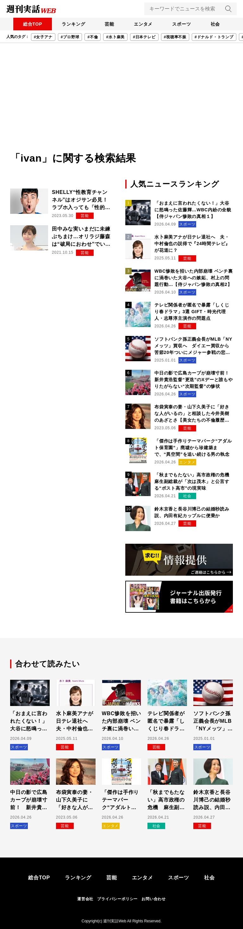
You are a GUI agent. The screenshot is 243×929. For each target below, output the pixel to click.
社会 (216, 24)
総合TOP (31, 24)
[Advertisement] (121, 103)
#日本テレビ (144, 37)
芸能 (109, 24)
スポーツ (182, 24)
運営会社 (85, 899)
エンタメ (143, 24)
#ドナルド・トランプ (214, 37)
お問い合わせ (153, 899)
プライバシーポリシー (117, 899)
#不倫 (92, 37)
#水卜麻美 (115, 37)
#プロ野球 (70, 37)
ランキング (72, 24)
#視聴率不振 (175, 37)
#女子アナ (43, 37)
